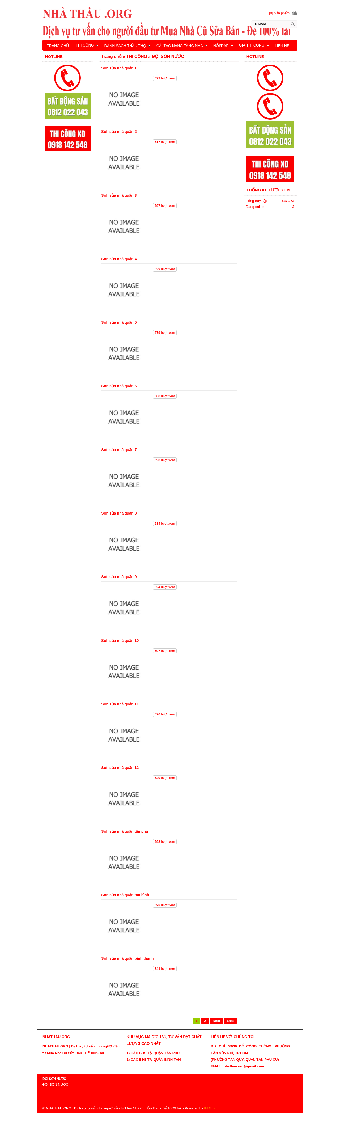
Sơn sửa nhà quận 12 (120, 767)
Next (216, 1021)
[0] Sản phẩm (279, 13)
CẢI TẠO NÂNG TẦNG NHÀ (182, 46)
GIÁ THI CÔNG (254, 45)
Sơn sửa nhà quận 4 (119, 259)
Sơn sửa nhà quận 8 (119, 513)
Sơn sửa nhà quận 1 (119, 68)
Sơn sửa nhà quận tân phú (124, 831)
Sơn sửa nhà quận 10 (120, 640)
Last (230, 1021)
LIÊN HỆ (282, 46)
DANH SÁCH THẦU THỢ (127, 46)
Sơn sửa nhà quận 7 (119, 450)
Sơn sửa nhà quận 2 (119, 131)
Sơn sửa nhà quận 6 (119, 386)
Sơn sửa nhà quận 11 (120, 704)
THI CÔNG (87, 45)
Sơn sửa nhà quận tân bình (125, 895)
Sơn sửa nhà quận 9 (119, 577)
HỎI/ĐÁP (223, 46)
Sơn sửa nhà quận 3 (119, 195)
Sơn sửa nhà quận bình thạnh (127, 958)
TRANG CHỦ (58, 46)
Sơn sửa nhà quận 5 (119, 322)
